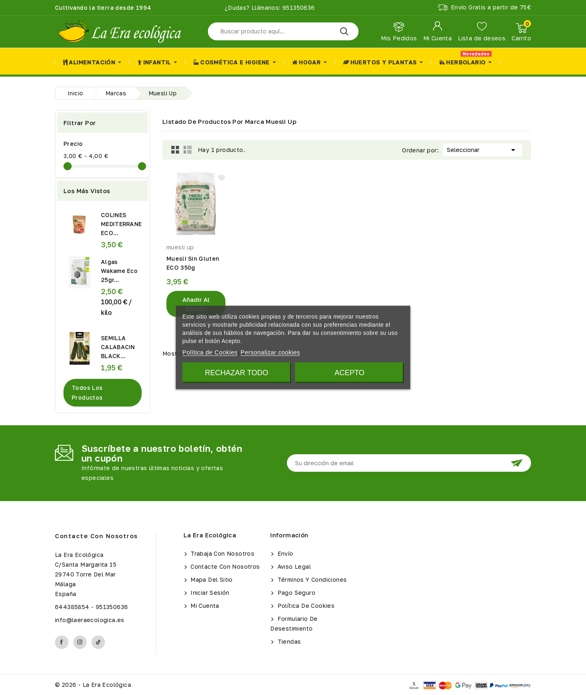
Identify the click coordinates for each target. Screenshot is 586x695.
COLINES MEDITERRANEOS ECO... (125, 223)
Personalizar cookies (270, 352)
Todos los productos (87, 392)
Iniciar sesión (209, 592)
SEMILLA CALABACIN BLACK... (118, 346)
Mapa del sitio (211, 579)
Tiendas (288, 641)
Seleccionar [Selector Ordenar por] (482, 149)
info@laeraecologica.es (90, 619)
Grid (175, 150)
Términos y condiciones (311, 579)
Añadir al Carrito (196, 304)
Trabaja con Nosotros (221, 553)
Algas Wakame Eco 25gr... (119, 270)
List (188, 150)
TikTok (98, 642)
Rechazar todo (236, 373)
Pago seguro (295, 592)
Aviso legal (293, 566)
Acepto (350, 373)
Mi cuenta (204, 605)
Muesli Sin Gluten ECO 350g (192, 263)
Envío (284, 553)
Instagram (80, 642)
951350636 (298, 7)
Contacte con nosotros (96, 535)
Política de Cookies (305, 605)
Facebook (61, 642)
